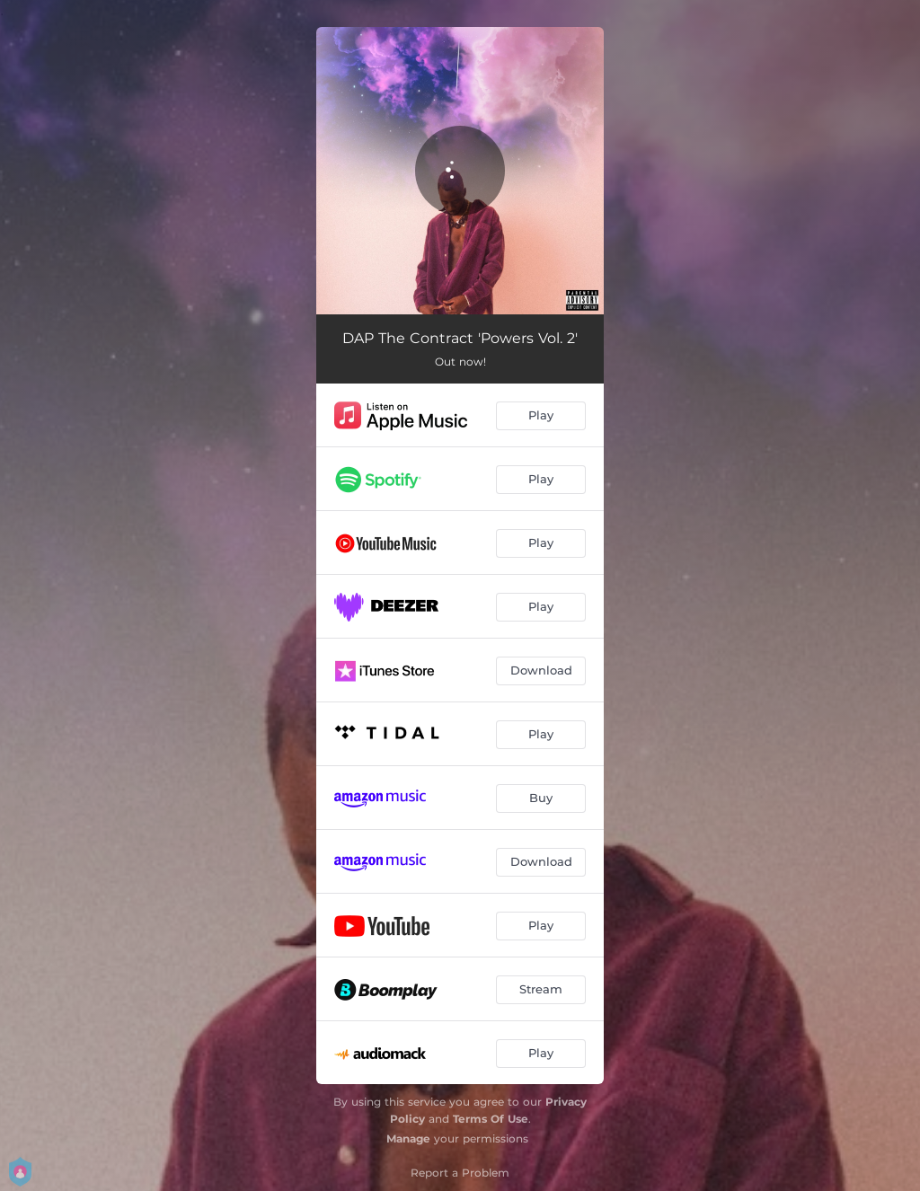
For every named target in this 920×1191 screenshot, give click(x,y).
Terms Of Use (490, 1118)
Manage (408, 1138)
